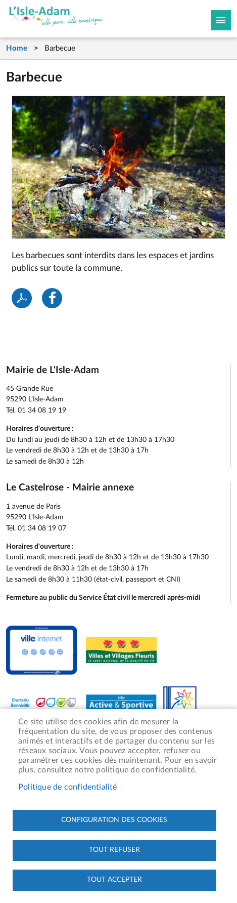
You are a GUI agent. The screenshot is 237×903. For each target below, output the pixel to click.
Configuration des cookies (114, 820)
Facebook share (52, 298)
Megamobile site (221, 20)
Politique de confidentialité (67, 787)
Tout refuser (114, 849)
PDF (22, 298)
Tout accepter (114, 879)
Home (16, 48)
